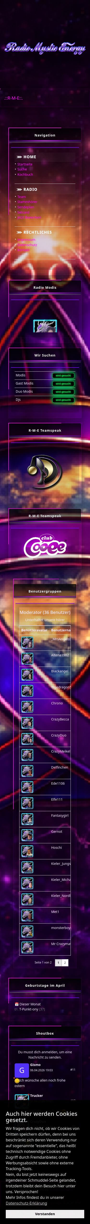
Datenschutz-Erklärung (26, 1203)
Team (22, 196)
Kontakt (24, 250)
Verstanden (45, 1214)
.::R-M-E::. (13, 98)
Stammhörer (27, 201)
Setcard (23, 212)
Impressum (27, 239)
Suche (22, 169)
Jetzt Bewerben (29, 217)
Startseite (25, 164)
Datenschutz (27, 245)
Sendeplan (26, 207)
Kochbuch (25, 174)
